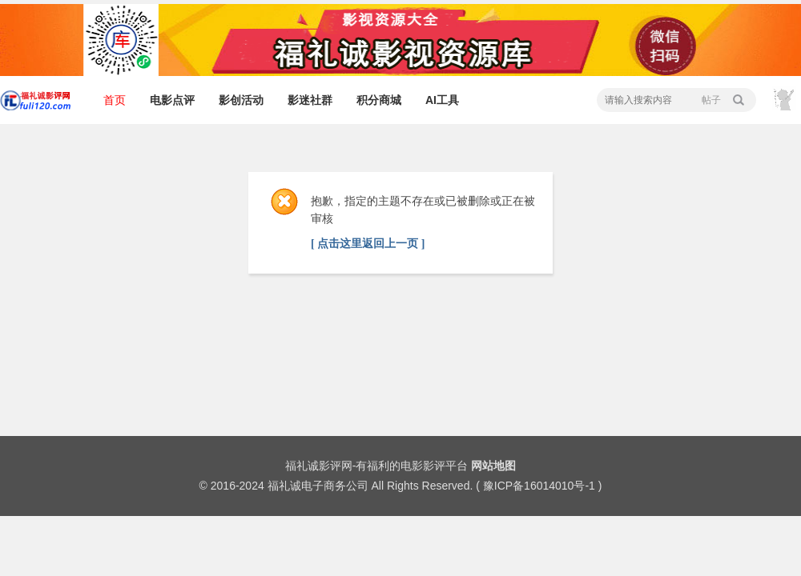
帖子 (711, 100)
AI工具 (442, 100)
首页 (114, 100)
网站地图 (493, 465)
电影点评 (172, 100)
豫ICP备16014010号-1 (539, 485)
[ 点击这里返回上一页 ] (368, 244)
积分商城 (378, 100)
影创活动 (241, 100)
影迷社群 (310, 100)
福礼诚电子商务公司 (318, 485)
